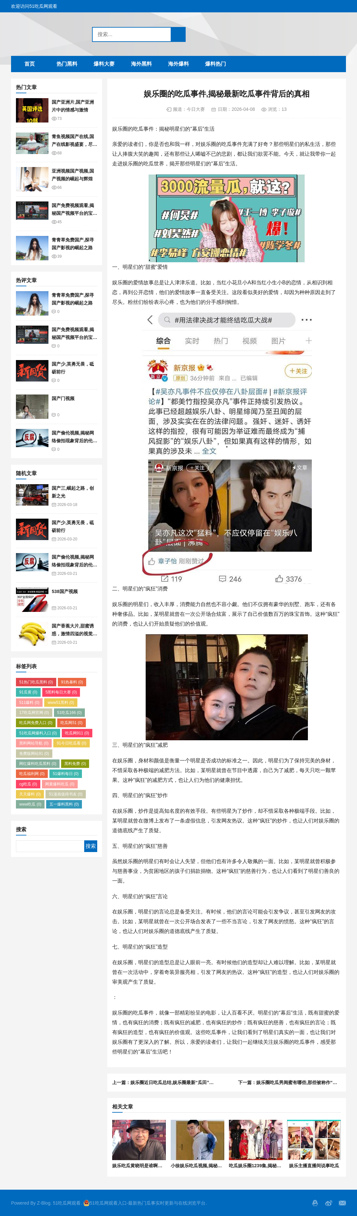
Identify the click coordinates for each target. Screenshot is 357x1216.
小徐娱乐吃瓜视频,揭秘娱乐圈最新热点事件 (214, 1165)
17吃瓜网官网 (34, 712)
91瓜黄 (28, 692)
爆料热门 (215, 64)
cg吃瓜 (28, 784)
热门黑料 (67, 64)
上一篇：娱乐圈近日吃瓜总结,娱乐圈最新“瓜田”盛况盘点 (169, 1082)
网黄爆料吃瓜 (59, 784)
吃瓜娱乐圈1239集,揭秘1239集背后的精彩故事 (276, 1165)
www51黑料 (60, 702)
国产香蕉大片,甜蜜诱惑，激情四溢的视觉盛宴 (74, 633)
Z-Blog (43, 1203)
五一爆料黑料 (64, 804)
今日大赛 (196, 109)
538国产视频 (64, 591)
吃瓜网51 (71, 722)
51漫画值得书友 (65, 794)
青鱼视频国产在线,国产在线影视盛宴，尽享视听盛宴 (74, 144)
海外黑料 (141, 64)
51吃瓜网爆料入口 (38, 733)
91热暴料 (72, 682)
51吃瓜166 (69, 712)
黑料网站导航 (33, 743)
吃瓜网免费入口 (35, 722)
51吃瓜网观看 (67, 1203)
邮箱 (342, 1203)
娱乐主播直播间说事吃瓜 (314, 1165)
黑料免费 (75, 763)
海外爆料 (178, 64)
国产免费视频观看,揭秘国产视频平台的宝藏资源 (74, 213)
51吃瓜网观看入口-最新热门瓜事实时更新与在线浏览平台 (144, 1203)
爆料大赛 (104, 64)
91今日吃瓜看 (71, 743)
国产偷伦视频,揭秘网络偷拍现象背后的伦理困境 (74, 440)
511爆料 (29, 702)
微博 (328, 1203)
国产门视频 (63, 398)
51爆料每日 (65, 773)
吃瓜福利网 (32, 773)
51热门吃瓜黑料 (36, 682)
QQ (315, 1203)
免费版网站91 (34, 753)
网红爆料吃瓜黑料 (37, 763)
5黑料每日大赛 (61, 692)
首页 (29, 64)
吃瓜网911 (77, 733)
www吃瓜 (30, 804)
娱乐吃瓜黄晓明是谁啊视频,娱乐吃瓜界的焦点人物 (163, 1165)
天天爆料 (30, 794)
